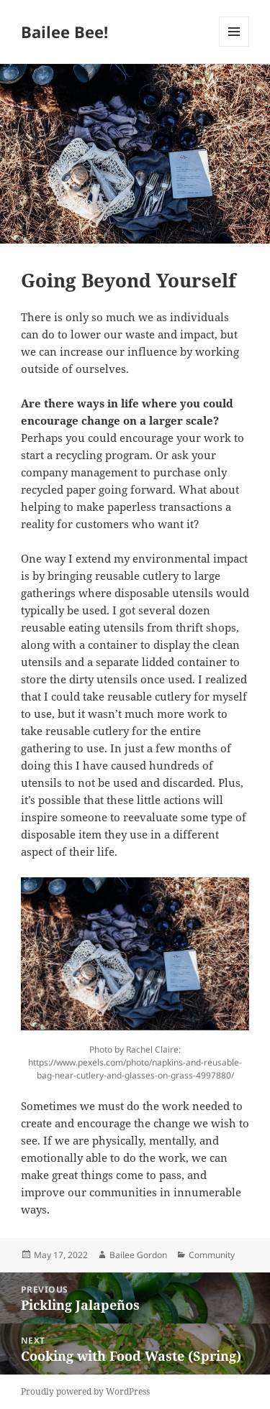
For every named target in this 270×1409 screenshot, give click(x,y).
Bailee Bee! (64, 31)
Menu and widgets (234, 46)
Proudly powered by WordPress (85, 1391)
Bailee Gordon (138, 1255)
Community (212, 1255)
